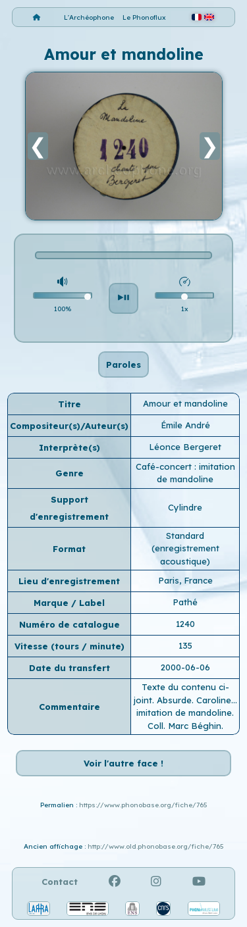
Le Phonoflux (144, 17)
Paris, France (185, 580)
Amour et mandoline (185, 403)
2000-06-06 (185, 667)
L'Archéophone (89, 17)
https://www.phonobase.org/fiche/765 (143, 805)
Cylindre (185, 507)
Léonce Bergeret (185, 446)
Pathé (185, 602)
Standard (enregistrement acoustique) (185, 548)
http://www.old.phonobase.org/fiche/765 (156, 846)
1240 (185, 623)
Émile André (185, 425)
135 (185, 645)
